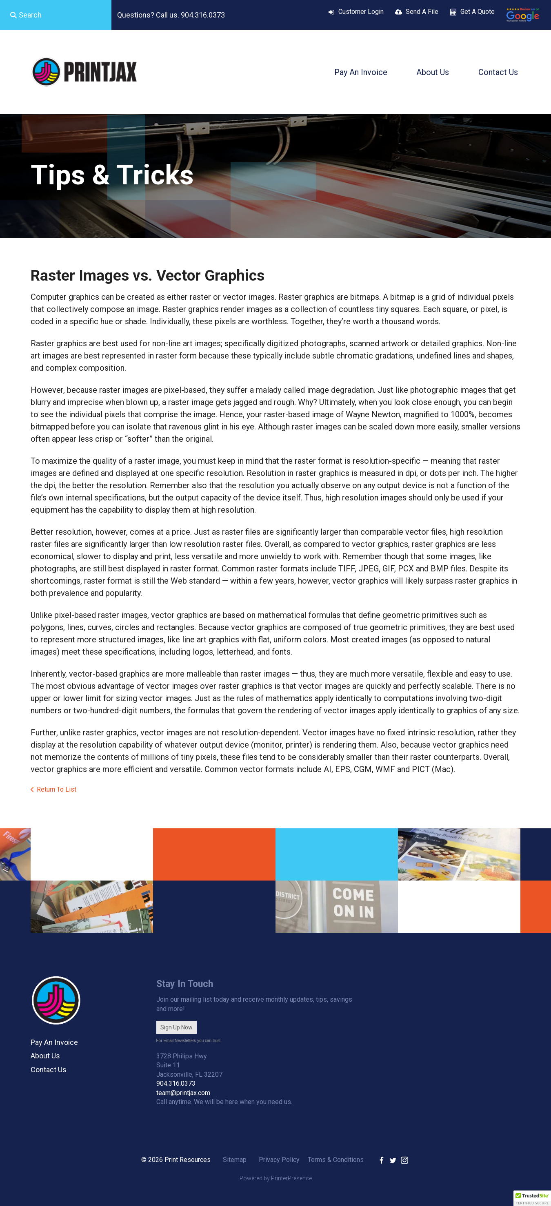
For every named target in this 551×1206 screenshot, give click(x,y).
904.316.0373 (176, 1083)
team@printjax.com (183, 1093)
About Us (432, 72)
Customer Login (361, 11)
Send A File (422, 11)
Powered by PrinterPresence (276, 1178)
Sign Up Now (176, 1027)
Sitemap (235, 1160)
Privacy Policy (279, 1160)
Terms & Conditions (336, 1160)
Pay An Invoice (360, 72)
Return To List (56, 789)
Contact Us (498, 72)
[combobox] (56, 15)
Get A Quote (477, 11)
